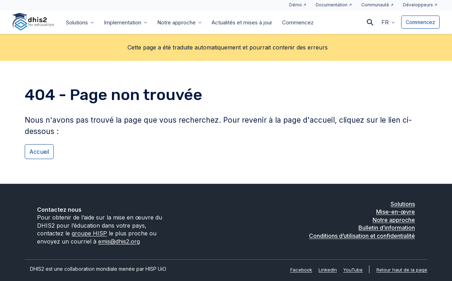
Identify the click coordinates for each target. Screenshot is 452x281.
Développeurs (418, 4)
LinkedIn (328, 270)
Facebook (301, 270)
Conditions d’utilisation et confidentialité (362, 235)
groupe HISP (89, 233)
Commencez (298, 22)
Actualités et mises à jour (242, 22)
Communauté (375, 4)
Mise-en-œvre (395, 211)
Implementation (122, 22)
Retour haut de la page (401, 270)
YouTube (353, 270)
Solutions (77, 22)
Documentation (331, 4)
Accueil (39, 151)
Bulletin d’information (386, 227)
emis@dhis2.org (119, 241)
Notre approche (176, 22)
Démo (295, 4)
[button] (388, 22)
